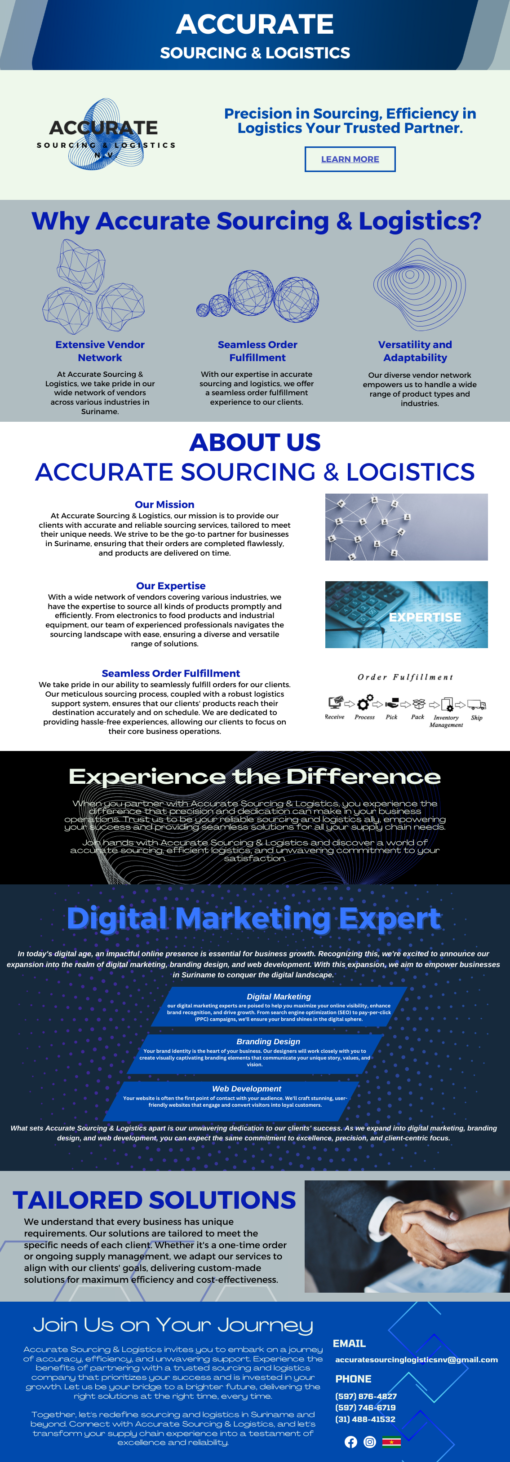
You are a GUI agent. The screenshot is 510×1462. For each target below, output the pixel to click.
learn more (350, 159)
